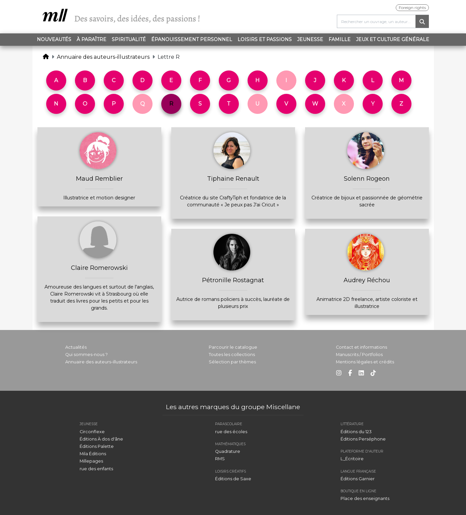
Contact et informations (361, 347)
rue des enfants (96, 468)
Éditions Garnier (358, 478)
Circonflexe (92, 431)
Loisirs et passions (265, 39)
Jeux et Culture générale (392, 39)
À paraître (91, 39)
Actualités (76, 347)
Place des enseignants (365, 498)
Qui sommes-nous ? (86, 354)
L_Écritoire (352, 458)
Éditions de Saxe (233, 478)
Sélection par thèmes (232, 361)
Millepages (91, 461)
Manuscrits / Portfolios (359, 354)
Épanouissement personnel (191, 39)
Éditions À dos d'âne (101, 439)
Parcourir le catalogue (233, 347)
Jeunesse (310, 39)
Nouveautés (54, 39)
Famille (340, 39)
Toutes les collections (232, 354)
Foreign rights (412, 7)
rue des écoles (231, 431)
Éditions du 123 (356, 431)
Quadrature (227, 451)
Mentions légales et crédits (365, 361)
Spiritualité (129, 39)
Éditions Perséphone (363, 439)
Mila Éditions (93, 453)
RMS (220, 458)
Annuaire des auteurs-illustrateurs (103, 57)
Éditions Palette (97, 446)
